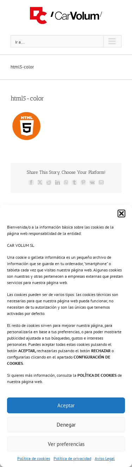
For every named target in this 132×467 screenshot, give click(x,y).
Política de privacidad (72, 458)
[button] (121, 213)
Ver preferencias (66, 444)
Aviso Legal (105, 458)
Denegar (66, 424)
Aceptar (66, 405)
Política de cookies (33, 458)
